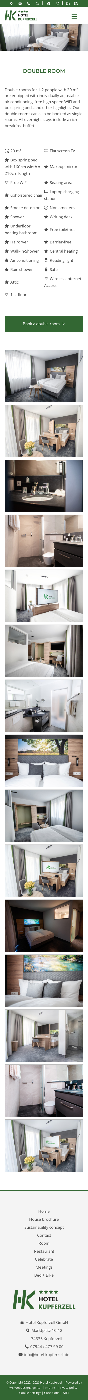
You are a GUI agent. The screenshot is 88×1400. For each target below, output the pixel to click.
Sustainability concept (44, 1227)
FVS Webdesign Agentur (25, 1387)
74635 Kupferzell (46, 1338)
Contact (44, 1235)
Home (44, 1211)
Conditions (51, 1393)
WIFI (65, 1393)
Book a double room (41, 323)
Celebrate (44, 1259)
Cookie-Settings (30, 1393)
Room (44, 1243)
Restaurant (44, 1251)
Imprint (50, 1387)
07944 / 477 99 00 (47, 1346)
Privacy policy (67, 1387)
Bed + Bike (44, 1275)
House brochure (44, 1219)
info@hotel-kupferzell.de (46, 1354)
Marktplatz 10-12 (46, 1330)
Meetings (44, 1267)
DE (68, 3)
